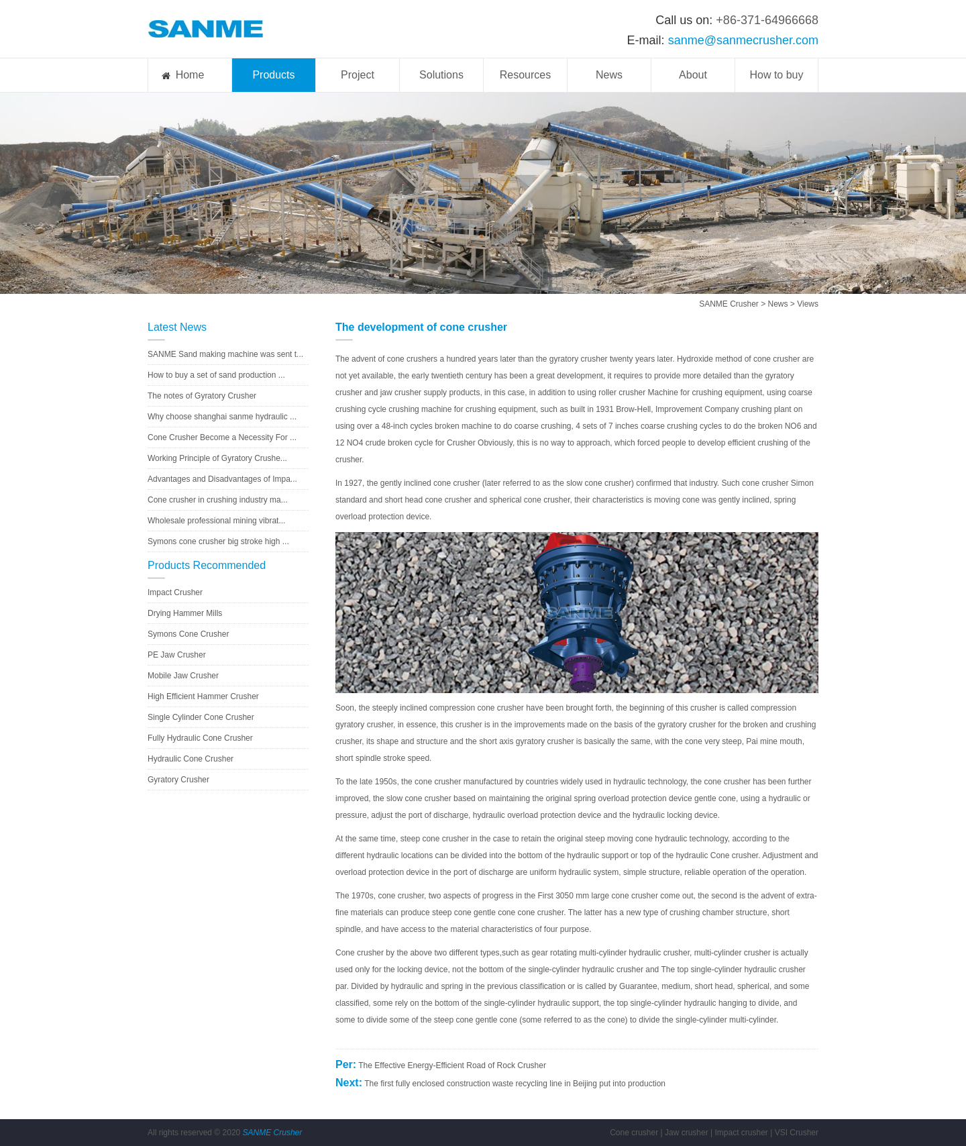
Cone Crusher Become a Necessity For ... (222, 437)
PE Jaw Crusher (177, 655)
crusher (786, 359)
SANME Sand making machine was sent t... (225, 354)
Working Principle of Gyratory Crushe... (217, 458)
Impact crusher (740, 1132)
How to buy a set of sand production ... (216, 375)
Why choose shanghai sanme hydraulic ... (222, 416)
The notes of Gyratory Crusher (202, 396)
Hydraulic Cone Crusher (190, 759)
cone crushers (412, 359)
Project (357, 75)
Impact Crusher (175, 592)
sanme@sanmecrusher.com (743, 40)
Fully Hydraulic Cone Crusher (200, 738)
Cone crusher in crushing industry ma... (218, 500)
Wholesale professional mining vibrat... (216, 520)
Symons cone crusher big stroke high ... (218, 541)
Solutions (441, 75)
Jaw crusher (686, 1132)
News (609, 75)
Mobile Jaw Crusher (183, 675)
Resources (525, 75)
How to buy (776, 75)
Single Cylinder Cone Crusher (201, 717)
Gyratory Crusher (178, 779)
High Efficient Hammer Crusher (203, 696)
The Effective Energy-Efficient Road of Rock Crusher (452, 1065)
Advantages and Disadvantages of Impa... (222, 479)
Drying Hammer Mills (185, 613)
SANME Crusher (729, 304)
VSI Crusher (796, 1132)
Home (190, 75)
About (693, 75)
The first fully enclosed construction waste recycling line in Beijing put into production (514, 1083)
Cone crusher (634, 1132)
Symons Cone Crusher (188, 634)
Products (273, 75)
